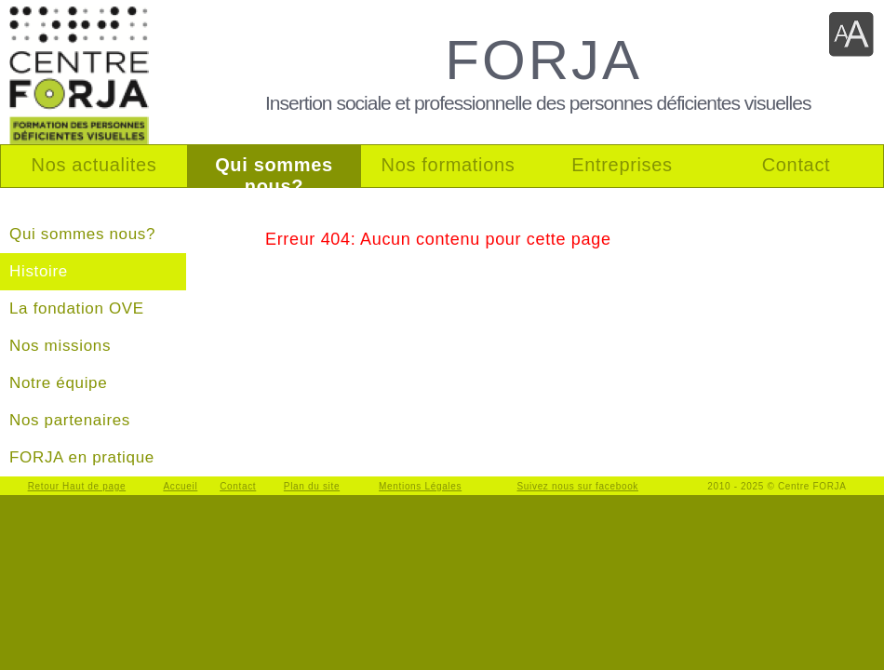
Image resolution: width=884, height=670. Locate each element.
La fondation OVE (76, 308)
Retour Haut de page (77, 486)
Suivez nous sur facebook (578, 486)
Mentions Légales (420, 486)
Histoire (38, 271)
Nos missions (60, 346)
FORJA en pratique (81, 457)
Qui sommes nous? (82, 234)
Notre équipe (58, 383)
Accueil (180, 486)
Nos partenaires (69, 420)
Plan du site (312, 486)
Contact (238, 486)
